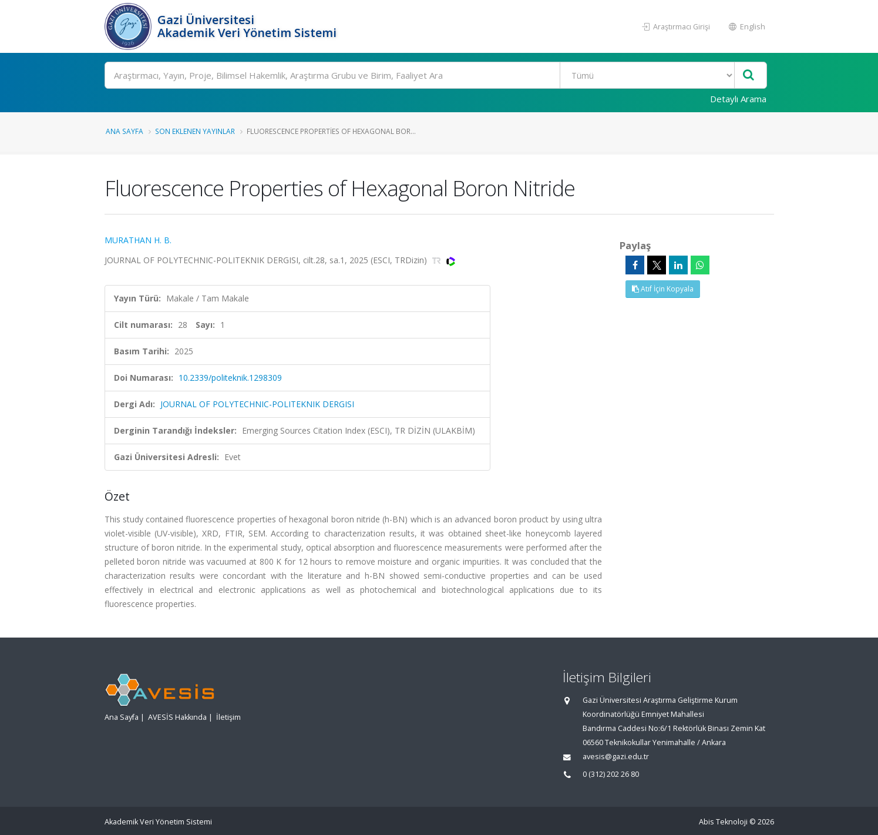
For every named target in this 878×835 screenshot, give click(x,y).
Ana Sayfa (124, 131)
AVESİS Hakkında (177, 717)
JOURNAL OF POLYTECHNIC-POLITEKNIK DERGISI (257, 404)
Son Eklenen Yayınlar (195, 131)
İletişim (228, 717)
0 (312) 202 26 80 (611, 774)
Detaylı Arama (738, 99)
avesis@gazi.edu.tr (616, 757)
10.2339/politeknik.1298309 (230, 377)
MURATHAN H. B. (138, 240)
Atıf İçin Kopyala (663, 289)
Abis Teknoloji (723, 822)
